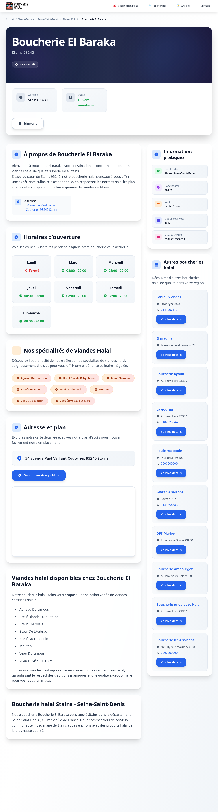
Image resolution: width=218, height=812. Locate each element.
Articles (183, 6)
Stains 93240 (70, 19)
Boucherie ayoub (170, 374)
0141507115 (169, 310)
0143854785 (169, 505)
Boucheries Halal (125, 6)
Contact (205, 6)
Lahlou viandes (168, 297)
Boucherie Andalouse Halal (178, 604)
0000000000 (169, 463)
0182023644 (169, 422)
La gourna (164, 409)
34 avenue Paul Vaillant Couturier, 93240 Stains (42, 207)
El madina (164, 338)
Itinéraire (27, 124)
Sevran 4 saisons (169, 492)
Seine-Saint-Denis (48, 19)
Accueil (10, 19)
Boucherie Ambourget (174, 569)
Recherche (157, 6)
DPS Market (165, 533)
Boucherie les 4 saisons (175, 640)
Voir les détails (171, 319)
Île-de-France (26, 19)
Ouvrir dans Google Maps (39, 475)
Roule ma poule (169, 450)
